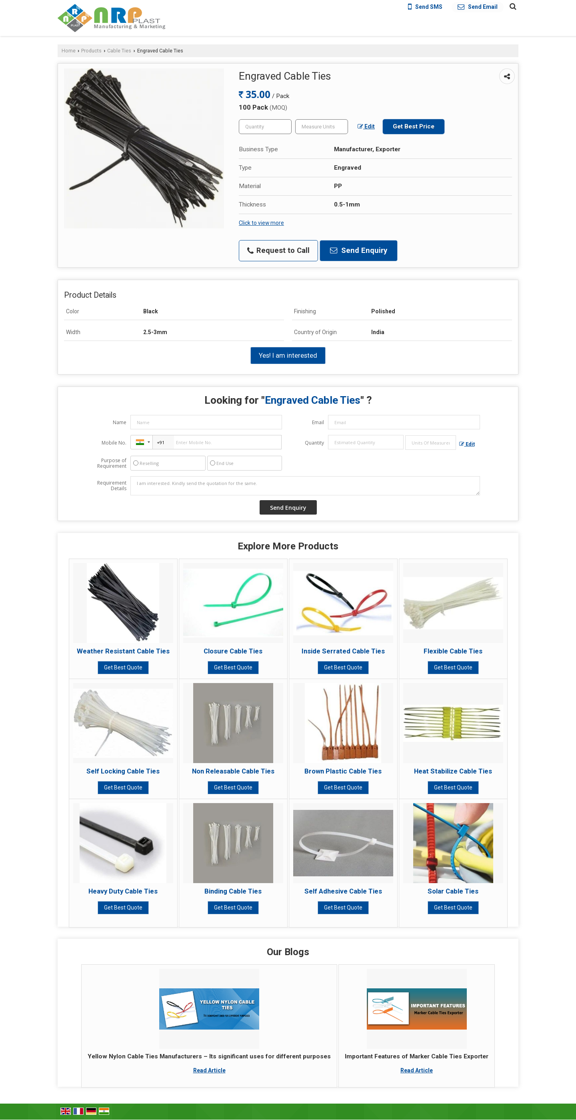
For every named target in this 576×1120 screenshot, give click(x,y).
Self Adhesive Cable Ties (343, 891)
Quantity (314, 442)
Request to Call (278, 250)
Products (91, 51)
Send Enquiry (358, 250)
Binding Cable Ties (233, 891)
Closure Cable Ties (233, 651)
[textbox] (321, 126)
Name (119, 422)
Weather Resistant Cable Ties (123, 651)
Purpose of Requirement (111, 463)
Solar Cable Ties (453, 891)
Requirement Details (111, 485)
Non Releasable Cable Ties (233, 771)
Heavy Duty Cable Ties (123, 891)
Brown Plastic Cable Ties (343, 771)
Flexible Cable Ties (453, 651)
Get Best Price (413, 126)
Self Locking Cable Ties (123, 771)
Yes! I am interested (288, 355)
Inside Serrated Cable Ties (343, 651)
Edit (366, 126)
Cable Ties (119, 51)
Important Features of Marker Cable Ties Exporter (416, 1056)
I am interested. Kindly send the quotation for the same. (305, 485)
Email (318, 422)
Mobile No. (114, 442)
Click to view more (261, 223)
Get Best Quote (123, 667)
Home (69, 51)
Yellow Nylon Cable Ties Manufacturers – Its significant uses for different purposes (209, 1056)
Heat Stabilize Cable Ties (453, 771)
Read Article (209, 1070)
